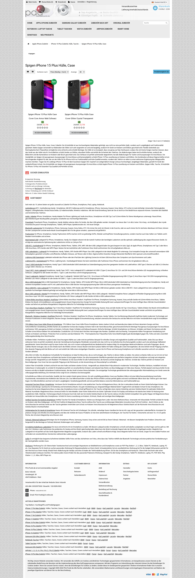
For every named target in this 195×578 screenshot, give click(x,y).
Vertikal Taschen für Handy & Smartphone (40, 400)
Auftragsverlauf (153, 472)
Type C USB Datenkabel (33, 264)
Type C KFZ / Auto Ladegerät (35, 270)
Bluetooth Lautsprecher (33, 228)
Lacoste (113, 536)
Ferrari (94, 554)
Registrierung (91, 2)
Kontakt (77, 468)
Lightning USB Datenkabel (34, 257)
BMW (87, 519)
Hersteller (126, 468)
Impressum (103, 475)
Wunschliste (152, 475)
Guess (99, 508)
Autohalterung (30, 208)
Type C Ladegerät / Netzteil (35, 276)
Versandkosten (104, 482)
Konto (150, 468)
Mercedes (125, 508)
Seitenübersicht (80, 475)
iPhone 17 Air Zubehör (33, 515)
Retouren (77, 472)
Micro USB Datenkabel (33, 282)
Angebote (126, 479)
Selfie (27, 439)
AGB (100, 468)
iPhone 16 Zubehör (32, 533)
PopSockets (29, 234)
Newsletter (152, 479)
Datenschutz (103, 479)
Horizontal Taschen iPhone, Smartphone (39, 384)
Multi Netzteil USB (31, 240)
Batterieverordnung (105, 486)
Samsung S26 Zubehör (33, 547)
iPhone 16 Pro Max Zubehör (35, 522)
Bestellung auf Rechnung (108, 489)
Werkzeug (29, 446)
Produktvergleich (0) (161, 72)
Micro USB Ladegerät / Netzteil (36, 294)
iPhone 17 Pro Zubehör (33, 512)
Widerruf (102, 472)
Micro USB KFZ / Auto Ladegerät (37, 288)
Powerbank (29, 222)
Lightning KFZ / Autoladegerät (36, 261)
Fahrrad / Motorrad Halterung (35, 420)
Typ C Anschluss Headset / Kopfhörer (38, 308)
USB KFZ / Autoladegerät (34, 246)
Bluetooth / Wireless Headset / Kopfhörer (40, 316)
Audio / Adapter (30, 216)
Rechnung (38, 188)
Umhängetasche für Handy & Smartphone (40, 410)
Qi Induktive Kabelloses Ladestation (38, 427)
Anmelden (81, 2)
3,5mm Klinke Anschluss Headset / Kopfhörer (41, 300)
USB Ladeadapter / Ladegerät (35, 251)
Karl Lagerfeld (108, 508)
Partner (125, 475)
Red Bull (133, 508)
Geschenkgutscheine (131, 472)
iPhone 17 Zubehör (32, 519)
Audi (84, 515)
